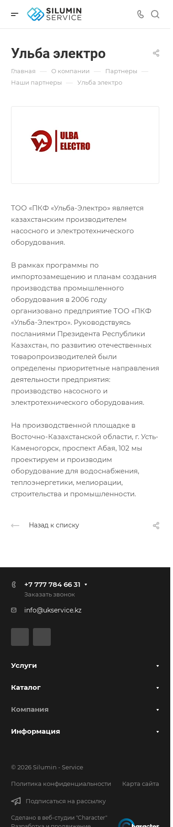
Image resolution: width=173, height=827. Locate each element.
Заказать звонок (49, 594)
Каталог (26, 687)
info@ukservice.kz (52, 610)
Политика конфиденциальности (61, 783)
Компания (30, 709)
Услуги (24, 665)
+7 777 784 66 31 (52, 584)
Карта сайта (140, 783)
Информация (35, 731)
